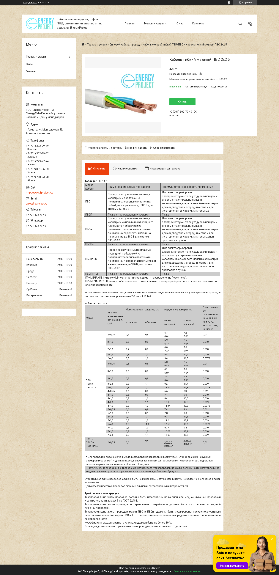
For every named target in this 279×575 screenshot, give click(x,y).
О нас (179, 23)
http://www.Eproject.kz (39, 192)
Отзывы (31, 71)
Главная (130, 23)
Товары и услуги (154, 23)
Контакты (198, 23)
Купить (182, 101)
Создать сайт (30, 2)
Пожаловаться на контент (187, 571)
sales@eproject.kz (37, 203)
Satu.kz (156, 568)
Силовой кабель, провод (125, 44)
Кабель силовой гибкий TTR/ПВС (163, 44)
